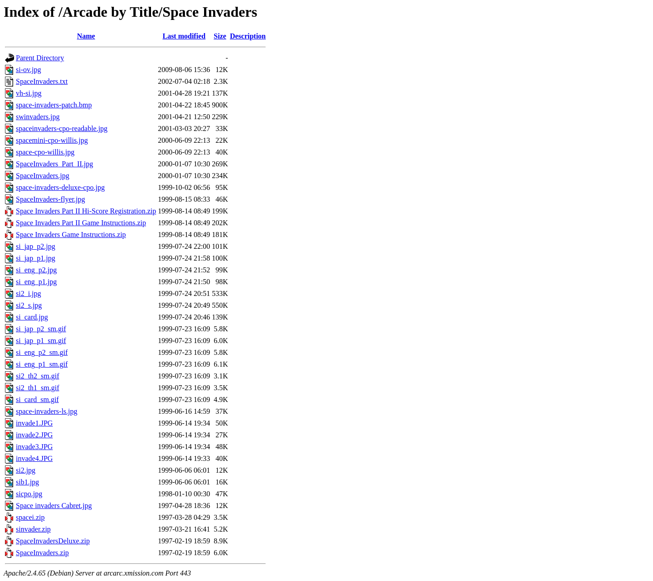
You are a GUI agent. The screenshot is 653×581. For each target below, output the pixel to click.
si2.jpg (25, 470)
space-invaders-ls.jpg (47, 411)
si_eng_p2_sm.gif (42, 352)
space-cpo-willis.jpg (45, 152)
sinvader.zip (33, 529)
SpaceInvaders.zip (42, 553)
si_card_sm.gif (37, 399)
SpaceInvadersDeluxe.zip (53, 541)
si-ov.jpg (28, 69)
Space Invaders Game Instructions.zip (71, 234)
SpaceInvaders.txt (42, 81)
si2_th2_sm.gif (37, 376)
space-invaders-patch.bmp (54, 105)
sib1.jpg (27, 482)
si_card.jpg (32, 317)
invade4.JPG (34, 458)
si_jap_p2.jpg (35, 246)
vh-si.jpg (28, 93)
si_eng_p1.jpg (36, 282)
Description (248, 36)
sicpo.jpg (29, 494)
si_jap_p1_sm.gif (41, 340)
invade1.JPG (34, 423)
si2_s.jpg (29, 305)
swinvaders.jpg (37, 117)
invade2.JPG (34, 435)
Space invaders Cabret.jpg (54, 505)
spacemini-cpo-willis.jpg (52, 140)
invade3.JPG (34, 446)
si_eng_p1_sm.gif (42, 364)
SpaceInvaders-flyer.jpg (50, 199)
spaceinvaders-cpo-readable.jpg (61, 128)
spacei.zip (30, 517)
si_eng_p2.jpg (36, 270)
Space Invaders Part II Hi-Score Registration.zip (86, 211)
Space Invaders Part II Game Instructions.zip (81, 223)
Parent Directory (40, 58)
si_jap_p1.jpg (35, 258)
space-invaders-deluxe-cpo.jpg (60, 187)
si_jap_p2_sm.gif (41, 329)
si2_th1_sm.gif (37, 388)
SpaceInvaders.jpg (42, 175)
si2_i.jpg (28, 293)
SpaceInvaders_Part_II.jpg (54, 164)
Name (86, 36)
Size (220, 36)
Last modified (183, 36)
